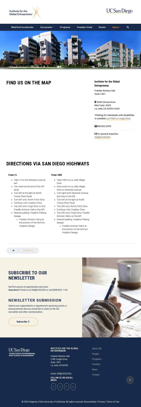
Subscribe (22, 321)
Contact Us (28, 250)
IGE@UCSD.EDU (102, 137)
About (115, 27)
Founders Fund (84, 27)
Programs (65, 27)
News (94, 369)
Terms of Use (113, 401)
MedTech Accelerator (22, 27)
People (95, 354)
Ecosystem (46, 27)
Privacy (101, 401)
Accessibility (90, 401)
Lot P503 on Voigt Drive (118, 118)
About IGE (97, 348)
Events (102, 27)
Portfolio (96, 364)
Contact (96, 374)
